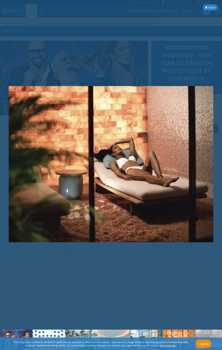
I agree (203, 344)
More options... (168, 345)
